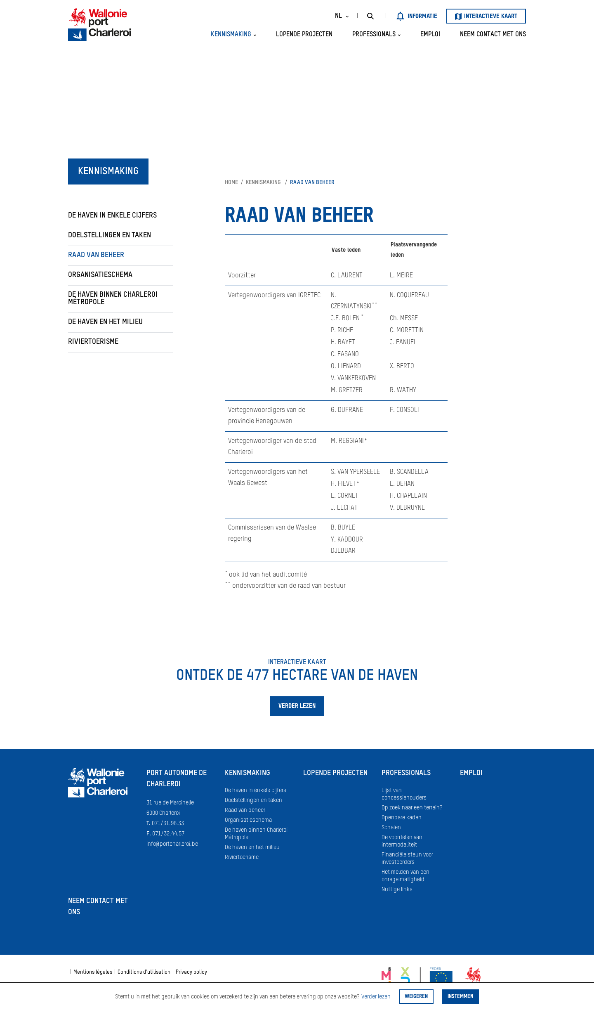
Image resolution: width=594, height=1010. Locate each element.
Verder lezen (376, 997)
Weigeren (416, 996)
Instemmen (460, 996)
